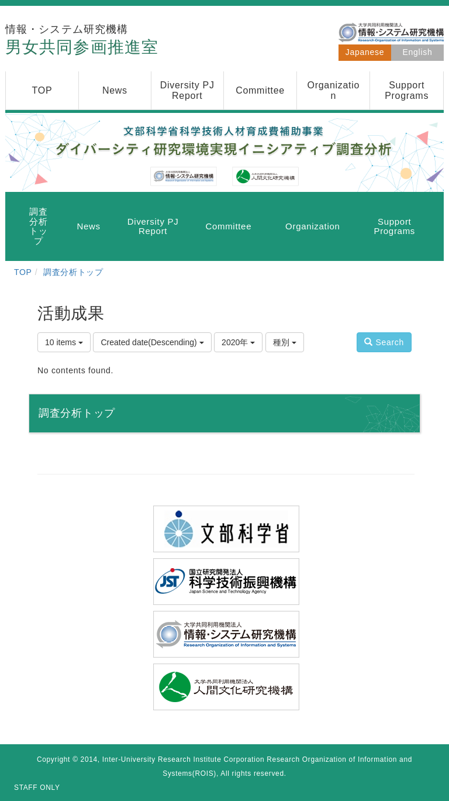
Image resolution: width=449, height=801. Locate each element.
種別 (284, 342)
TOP (23, 272)
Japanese (365, 52)
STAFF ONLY (37, 787)
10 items (64, 342)
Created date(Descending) (152, 342)
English (418, 52)
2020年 (238, 342)
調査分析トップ (73, 272)
